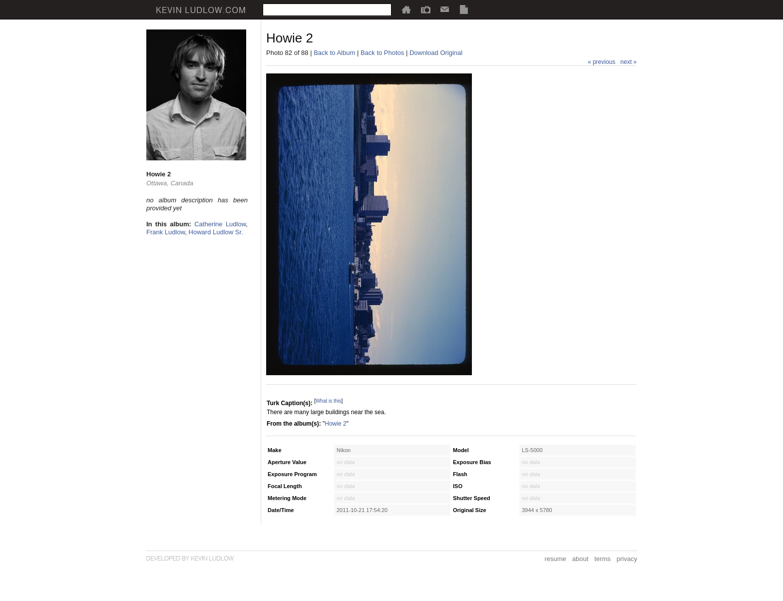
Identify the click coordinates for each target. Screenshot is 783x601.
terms (602, 559)
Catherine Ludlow (220, 224)
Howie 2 (335, 423)
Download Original (435, 52)
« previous (601, 61)
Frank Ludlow (165, 232)
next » (628, 61)
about (580, 559)
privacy (627, 559)
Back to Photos (382, 52)
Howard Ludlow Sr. (216, 232)
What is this (329, 401)
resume (555, 559)
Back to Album (334, 52)
